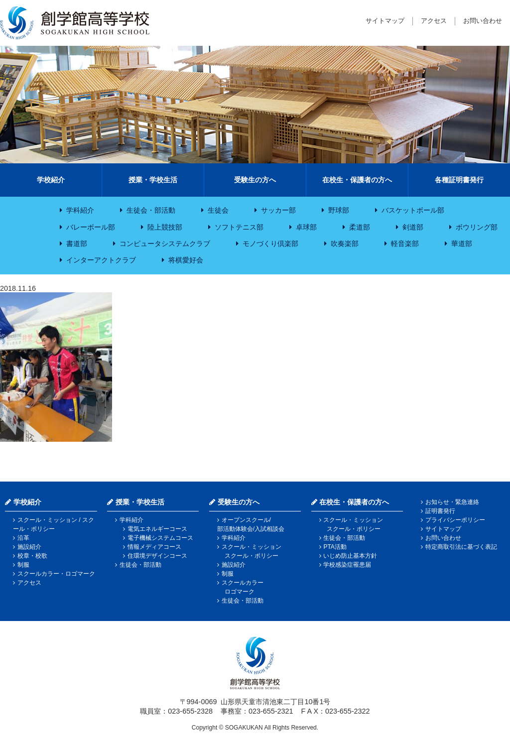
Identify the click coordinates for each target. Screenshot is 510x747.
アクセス (434, 20)
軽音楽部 (405, 244)
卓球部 (306, 227)
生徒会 (218, 210)
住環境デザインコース (157, 555)
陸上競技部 (164, 227)
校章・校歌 (32, 555)
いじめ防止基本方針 (350, 555)
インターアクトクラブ (101, 260)
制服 (23, 564)
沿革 (23, 537)
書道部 (76, 244)
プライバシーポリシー (455, 519)
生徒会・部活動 (151, 210)
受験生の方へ (255, 180)
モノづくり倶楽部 (270, 244)
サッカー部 (278, 210)
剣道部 (412, 227)
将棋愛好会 (185, 260)
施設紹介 (29, 546)
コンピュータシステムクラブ (165, 244)
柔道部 (359, 227)
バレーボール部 (90, 227)
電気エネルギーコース (157, 528)
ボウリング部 (477, 227)
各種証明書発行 (459, 180)
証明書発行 (440, 510)
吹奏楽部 (345, 244)
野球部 (338, 210)
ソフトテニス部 (239, 227)
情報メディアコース (154, 546)
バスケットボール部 (413, 210)
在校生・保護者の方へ (357, 180)
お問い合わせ (482, 20)
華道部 (461, 244)
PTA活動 (334, 546)
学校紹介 (51, 180)
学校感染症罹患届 (347, 564)
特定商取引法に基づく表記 (461, 546)
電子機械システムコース (160, 537)
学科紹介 (80, 210)
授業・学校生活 (152, 180)
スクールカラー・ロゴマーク (56, 573)
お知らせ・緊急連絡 (452, 501)
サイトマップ (385, 20)
